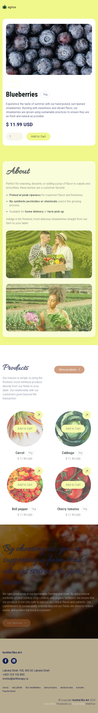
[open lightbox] (49, 49)
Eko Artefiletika (33, 687)
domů (5, 687)
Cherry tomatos (68, 516)
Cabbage (68, 459)
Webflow (90, 703)
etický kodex (66, 687)
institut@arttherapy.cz (15, 678)
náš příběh (17, 687)
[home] (9, 11)
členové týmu (50, 687)
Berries (12, 84)
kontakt (80, 687)
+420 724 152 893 (14, 674)
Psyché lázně (9, 691)
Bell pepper (20, 516)
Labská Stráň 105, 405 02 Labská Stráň (26, 670)
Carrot (20, 459)
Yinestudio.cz (63, 703)
